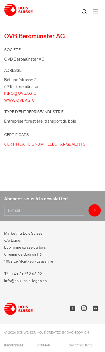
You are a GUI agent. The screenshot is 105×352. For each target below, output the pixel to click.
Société (12, 49)
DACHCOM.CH (78, 332)
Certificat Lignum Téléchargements (44, 144)
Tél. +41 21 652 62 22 (23, 274)
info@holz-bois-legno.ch (25, 281)
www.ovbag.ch (21, 100)
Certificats (16, 134)
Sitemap (43, 345)
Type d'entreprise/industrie (34, 112)
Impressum (13, 345)
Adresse (13, 70)
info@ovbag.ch (21, 93)
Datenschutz (80, 345)
